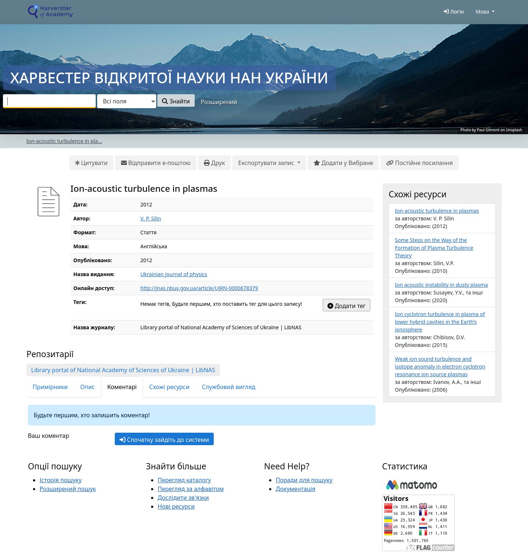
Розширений (219, 102)
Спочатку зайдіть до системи (164, 439)
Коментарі (121, 387)
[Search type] (126, 101)
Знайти (176, 101)
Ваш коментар (48, 436)
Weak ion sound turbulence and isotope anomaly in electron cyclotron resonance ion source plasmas (440, 366)
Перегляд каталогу (184, 480)
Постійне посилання (419, 162)
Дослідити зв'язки (183, 498)
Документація (295, 489)
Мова (482, 11)
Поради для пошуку (304, 480)
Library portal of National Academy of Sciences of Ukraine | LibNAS (123, 370)
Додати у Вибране (343, 162)
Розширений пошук (68, 489)
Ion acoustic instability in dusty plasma (441, 284)
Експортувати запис (267, 163)
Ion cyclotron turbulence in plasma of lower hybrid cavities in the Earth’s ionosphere (440, 322)
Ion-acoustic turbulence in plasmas (437, 210)
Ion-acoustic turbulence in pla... (64, 141)
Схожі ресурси (169, 387)
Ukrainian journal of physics (173, 274)
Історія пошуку (61, 480)
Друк (214, 162)
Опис (87, 387)
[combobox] (49, 101)
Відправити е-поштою (156, 162)
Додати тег (346, 305)
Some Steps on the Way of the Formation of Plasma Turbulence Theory (434, 248)
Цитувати (91, 162)
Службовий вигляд (229, 387)
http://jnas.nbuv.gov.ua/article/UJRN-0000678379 (199, 288)
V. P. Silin (150, 218)
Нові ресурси (176, 506)
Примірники (50, 387)
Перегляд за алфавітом (191, 489)
